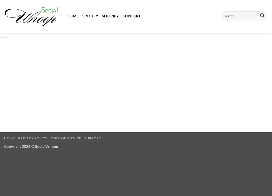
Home (73, 16)
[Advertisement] (136, 80)
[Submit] (262, 16)
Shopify (110, 16)
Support (131, 16)
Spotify (90, 16)
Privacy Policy (33, 138)
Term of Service (66, 138)
